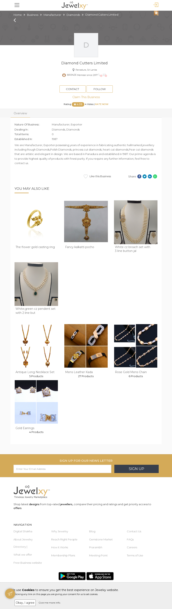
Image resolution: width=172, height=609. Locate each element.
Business (32, 14)
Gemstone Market (101, 539)
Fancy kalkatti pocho (79, 247)
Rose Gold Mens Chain (131, 372)
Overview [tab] (20, 113)
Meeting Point (98, 555)
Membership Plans (63, 555)
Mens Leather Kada (79, 372)
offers (18, 508)
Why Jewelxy (59, 531)
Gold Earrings (25, 428)
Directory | (20, 546)
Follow (100, 89)
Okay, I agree (25, 603)
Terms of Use (135, 555)
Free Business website (28, 562)
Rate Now (101, 104)
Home (18, 14)
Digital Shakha (23, 531)
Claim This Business (86, 97)
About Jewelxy (23, 539)
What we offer (23, 554)
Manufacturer (52, 14)
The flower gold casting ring (35, 247)
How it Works (59, 547)
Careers (132, 547)
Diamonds (73, 14)
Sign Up (136, 469)
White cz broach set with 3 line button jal (132, 249)
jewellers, (66, 504)
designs (34, 504)
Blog (92, 531)
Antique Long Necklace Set (35, 372)
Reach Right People (64, 539)
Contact (72, 89)
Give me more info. (50, 602)
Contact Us (134, 531)
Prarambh (95, 547)
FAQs (130, 539)
